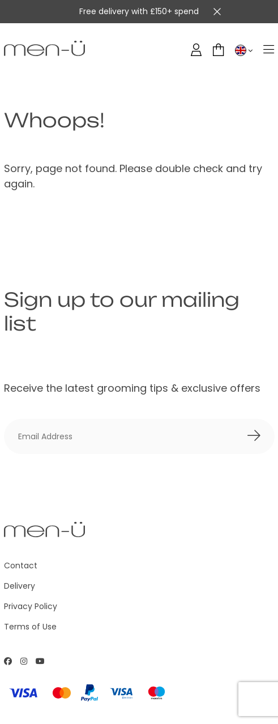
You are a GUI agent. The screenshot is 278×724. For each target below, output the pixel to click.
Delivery (19, 586)
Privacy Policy (30, 606)
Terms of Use (30, 626)
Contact (20, 565)
